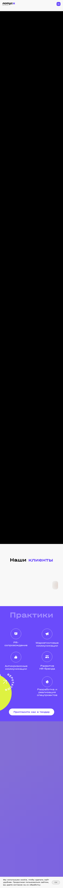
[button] (31, 712)
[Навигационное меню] (59, 4)
